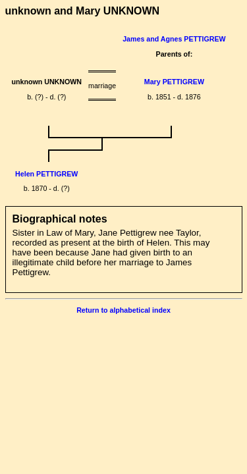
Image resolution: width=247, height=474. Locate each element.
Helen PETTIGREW (46, 174)
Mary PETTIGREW (174, 82)
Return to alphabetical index (123, 310)
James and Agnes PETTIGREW (174, 39)
